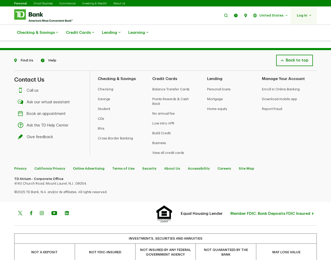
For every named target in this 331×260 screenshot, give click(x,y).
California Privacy (49, 155)
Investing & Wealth (94, 3)
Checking (105, 76)
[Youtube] (54, 201)
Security (149, 155)
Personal (20, 3)
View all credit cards (168, 139)
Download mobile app (279, 86)
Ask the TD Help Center (44, 112)
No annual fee (163, 100)
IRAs (101, 115)
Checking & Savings (37, 32)
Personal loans (219, 76)
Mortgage (215, 86)
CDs (101, 105)
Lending (111, 32)
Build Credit (161, 120)
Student (104, 96)
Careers (224, 155)
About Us (119, 3)
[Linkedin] (67, 201)
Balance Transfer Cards (171, 76)
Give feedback (36, 124)
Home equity (217, 96)
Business (159, 130)
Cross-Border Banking (115, 125)
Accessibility (199, 155)
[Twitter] (20, 201)
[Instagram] (42, 201)
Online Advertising (88, 155)
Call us (29, 78)
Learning (138, 32)
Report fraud (272, 96)
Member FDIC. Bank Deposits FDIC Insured (270, 201)
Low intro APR (163, 110)
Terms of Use (123, 155)
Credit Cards (80, 32)
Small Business (43, 3)
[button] (226, 15)
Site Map (246, 155)
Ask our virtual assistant (45, 89)
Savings (104, 86)
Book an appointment (43, 101)
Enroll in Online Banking (281, 76)
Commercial (67, 3)
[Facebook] (31, 201)
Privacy (20, 155)
